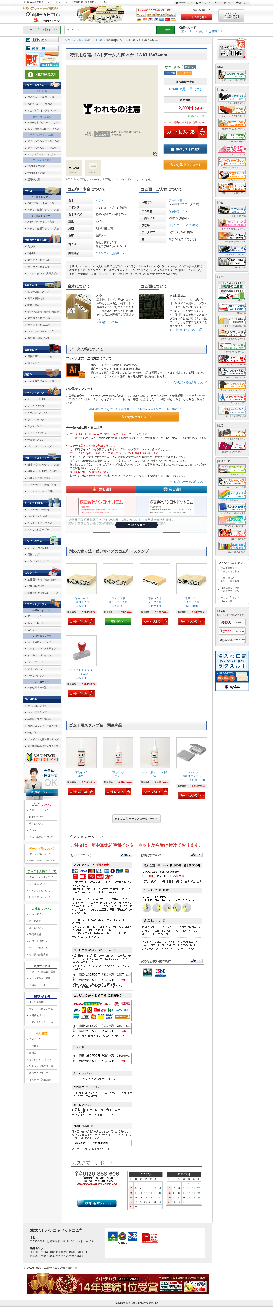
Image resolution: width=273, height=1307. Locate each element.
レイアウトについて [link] (40, 890)
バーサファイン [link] (35, 662)
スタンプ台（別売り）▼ (110, 253)
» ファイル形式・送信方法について (186, 382)
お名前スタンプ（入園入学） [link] (42, 273)
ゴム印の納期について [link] (41, 837)
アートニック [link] (34, 616)
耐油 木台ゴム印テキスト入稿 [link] (43, 464)
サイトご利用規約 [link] (38, 948)
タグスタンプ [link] (34, 426)
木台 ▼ (100, 200)
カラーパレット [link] (35, 623)
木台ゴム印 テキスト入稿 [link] (40, 97)
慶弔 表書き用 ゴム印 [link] (38, 318)
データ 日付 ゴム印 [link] (37, 547)
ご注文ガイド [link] (36, 914)
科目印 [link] (31, 253)
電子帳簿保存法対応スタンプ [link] (42, 746)
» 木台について (105, 322)
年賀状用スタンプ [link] (36, 439)
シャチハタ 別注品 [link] (37, 516)
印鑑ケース (185, 31)
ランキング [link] (35, 830)
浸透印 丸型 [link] (33, 179)
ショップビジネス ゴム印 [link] (40, 331)
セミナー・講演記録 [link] (40, 1079)
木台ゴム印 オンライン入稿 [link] (41, 110)
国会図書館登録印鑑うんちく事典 (230, 570)
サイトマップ (223, 3)
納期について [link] (36, 927)
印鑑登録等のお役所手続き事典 (230, 579)
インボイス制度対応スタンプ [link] (42, 739)
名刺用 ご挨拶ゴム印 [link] (38, 338)
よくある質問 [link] (36, 1002)
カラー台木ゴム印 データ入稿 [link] (43, 129)
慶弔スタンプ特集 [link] (36, 705)
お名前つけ (215, 31)
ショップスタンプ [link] (36, 432)
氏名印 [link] (31, 246)
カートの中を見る (196, 17)
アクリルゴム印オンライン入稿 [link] (41, 154)
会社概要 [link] (34, 1045)
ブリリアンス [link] (34, 668)
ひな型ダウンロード (185, 165)
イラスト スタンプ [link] (37, 412)
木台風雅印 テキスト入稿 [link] (40, 381)
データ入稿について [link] (40, 854)
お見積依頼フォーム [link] (40, 1015)
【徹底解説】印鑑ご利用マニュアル (230, 589)
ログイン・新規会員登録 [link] (42, 971)
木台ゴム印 (42, 91)
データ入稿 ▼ (177, 200)
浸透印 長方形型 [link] (36, 166)
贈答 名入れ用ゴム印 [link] (38, 266)
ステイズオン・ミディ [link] (39, 641)
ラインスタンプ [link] (35, 419)
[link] (81, 594)
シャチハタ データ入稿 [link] (39, 523)
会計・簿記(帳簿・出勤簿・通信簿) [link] (43, 311)
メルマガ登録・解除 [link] (40, 978)
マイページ (204, 3)
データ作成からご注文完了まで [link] (41, 860)
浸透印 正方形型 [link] (36, 172)
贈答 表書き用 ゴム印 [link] (38, 324)
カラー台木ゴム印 (42, 117)
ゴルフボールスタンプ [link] (39, 446)
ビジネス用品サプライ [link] (39, 529)
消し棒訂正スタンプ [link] (38, 291)
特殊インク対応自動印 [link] (39, 478)
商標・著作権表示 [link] (38, 941)
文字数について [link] (37, 883)
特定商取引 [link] (35, 934)
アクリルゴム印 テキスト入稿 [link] (43, 141)
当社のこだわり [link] (37, 1039)
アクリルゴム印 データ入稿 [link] (41, 147)
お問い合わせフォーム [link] (41, 1022)
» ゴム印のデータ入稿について (188, 481)
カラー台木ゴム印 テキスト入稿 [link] (43, 122)
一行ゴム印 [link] (33, 732)
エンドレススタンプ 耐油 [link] (40, 491)
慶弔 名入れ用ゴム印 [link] (38, 260)
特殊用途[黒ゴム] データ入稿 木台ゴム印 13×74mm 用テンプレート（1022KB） (136, 409)
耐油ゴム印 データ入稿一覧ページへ (136, 818)
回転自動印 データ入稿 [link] (39, 356)
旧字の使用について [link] (40, 897)
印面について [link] (36, 816)
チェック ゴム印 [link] (36, 399)
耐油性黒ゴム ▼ (178, 211)
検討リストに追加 (185, 149)
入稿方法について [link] (38, 810)
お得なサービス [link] (37, 985)
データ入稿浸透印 (42, 160)
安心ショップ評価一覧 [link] (41, 1066)
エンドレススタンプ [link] (38, 561)
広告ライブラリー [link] (38, 1072)
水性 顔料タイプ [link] (36, 586)
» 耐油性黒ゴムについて (184, 329)
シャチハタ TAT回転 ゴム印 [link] (41, 484)
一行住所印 (200, 31)
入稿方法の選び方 (42, 74)
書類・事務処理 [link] (35, 298)
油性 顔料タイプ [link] (41, 579)
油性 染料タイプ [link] (42, 593)
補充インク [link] (33, 363)
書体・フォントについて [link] (42, 877)
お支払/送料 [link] (35, 920)
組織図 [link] (32, 1052)
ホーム (242, 3)
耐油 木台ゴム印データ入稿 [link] (41, 471)
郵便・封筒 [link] (33, 305)
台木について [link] (36, 823)
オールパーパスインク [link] (39, 655)
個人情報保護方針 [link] (38, 954)
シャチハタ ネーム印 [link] (38, 509)
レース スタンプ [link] (36, 406)
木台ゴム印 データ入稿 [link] (39, 103)
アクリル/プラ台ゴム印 (41, 135)
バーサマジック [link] (35, 675)
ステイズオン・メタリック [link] (41, 648)
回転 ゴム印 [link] (33, 554)
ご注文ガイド (185, 3)
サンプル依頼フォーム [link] (41, 1008)
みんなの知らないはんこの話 (230, 599)
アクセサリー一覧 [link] (36, 687)
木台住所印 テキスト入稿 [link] (40, 203)
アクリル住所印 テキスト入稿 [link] (43, 209)
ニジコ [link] (31, 629)
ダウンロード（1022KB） (184, 225)
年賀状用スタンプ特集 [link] (39, 719)
